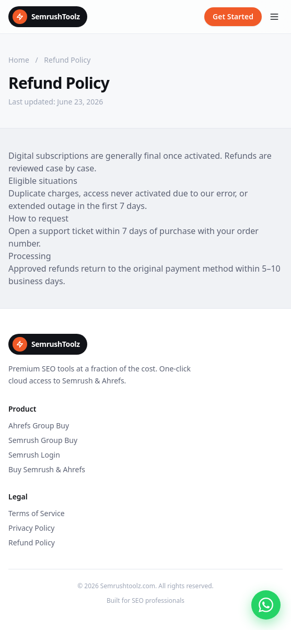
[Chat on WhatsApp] (266, 605)
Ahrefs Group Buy (38, 425)
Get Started (233, 16)
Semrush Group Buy (42, 440)
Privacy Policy (31, 528)
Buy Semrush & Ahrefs (46, 469)
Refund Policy (31, 542)
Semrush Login (34, 455)
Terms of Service (36, 513)
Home (18, 60)
